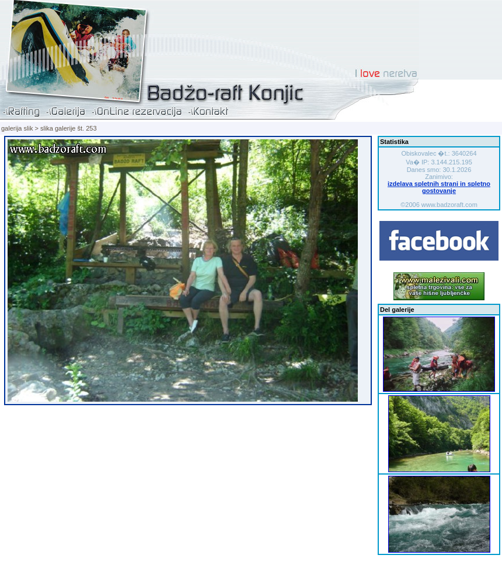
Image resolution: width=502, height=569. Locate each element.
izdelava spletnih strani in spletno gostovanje (439, 187)
